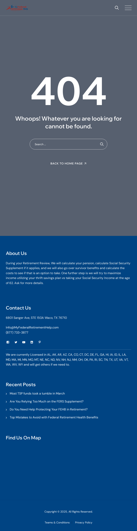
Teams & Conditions (57, 522)
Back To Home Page (66, 163)
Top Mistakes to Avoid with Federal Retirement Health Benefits (54, 417)
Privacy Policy (83, 522)
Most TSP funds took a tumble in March (37, 393)
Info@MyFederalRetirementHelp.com (32, 327)
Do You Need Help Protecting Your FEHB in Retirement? (49, 409)
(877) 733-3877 (17, 332)
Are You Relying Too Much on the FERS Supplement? (46, 401)
